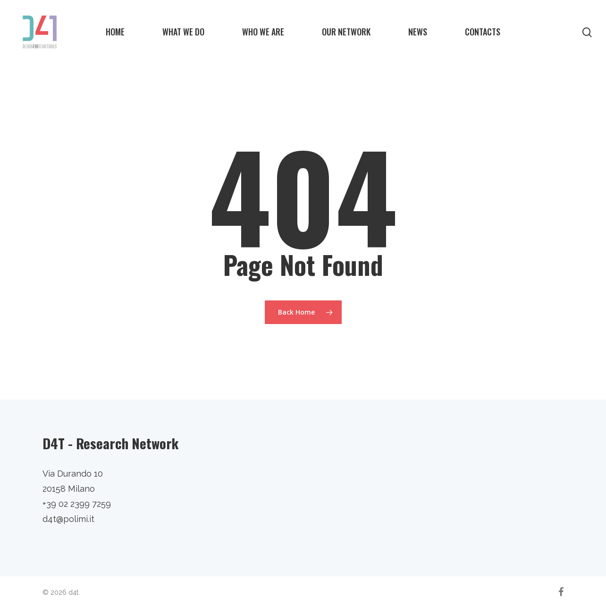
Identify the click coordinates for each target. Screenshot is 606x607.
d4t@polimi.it (68, 519)
